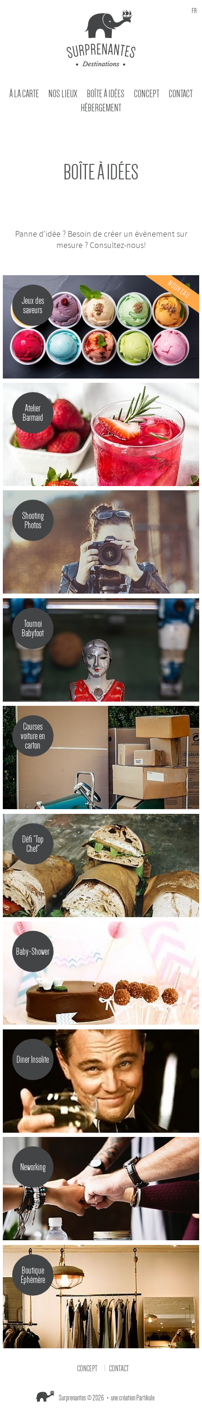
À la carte (24, 94)
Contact (181, 94)
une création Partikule (133, 1398)
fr (194, 11)
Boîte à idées (105, 94)
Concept (146, 94)
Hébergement (101, 108)
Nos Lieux (62, 94)
